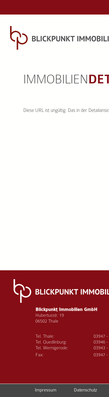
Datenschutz (85, 390)
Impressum (45, 390)
